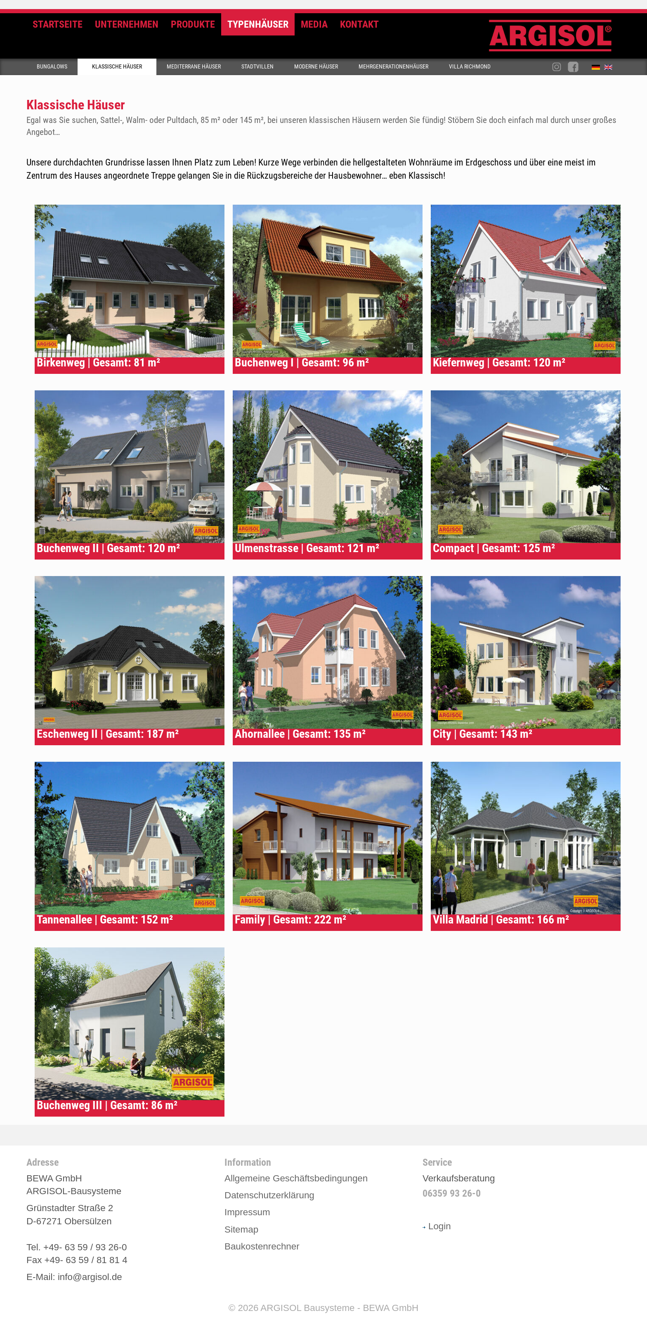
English (610, 69)
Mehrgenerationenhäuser (393, 66)
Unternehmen (126, 24)
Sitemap (241, 1229)
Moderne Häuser (316, 66)
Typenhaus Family (328, 846)
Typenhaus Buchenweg (328, 289)
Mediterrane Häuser (194, 66)
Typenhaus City (526, 660)
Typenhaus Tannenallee (129, 846)
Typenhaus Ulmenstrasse (328, 475)
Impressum (247, 1212)
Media (314, 24)
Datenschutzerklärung (269, 1195)
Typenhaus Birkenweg (129, 289)
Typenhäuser (257, 24)
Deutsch (598, 69)
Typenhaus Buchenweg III (129, 1032)
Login (437, 1226)
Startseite (58, 24)
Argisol (555, 39)
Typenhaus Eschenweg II (129, 660)
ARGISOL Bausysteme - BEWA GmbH (339, 1308)
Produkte (193, 24)
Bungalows (52, 66)
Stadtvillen (257, 66)
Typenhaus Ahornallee (328, 660)
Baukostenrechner (262, 1246)
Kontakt (359, 24)
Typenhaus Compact (526, 475)
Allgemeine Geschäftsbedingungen (296, 1178)
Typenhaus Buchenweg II (129, 475)
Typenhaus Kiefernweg (526, 289)
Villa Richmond (470, 66)
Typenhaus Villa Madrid (526, 846)
